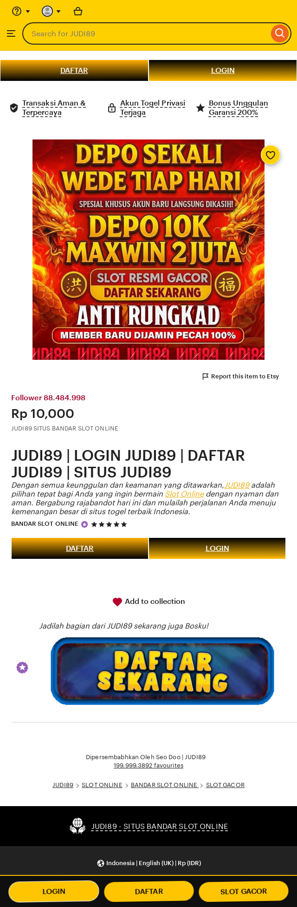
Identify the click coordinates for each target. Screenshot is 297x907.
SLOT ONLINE (102, 784)
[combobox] (145, 33)
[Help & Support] (21, 11)
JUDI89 (236, 485)
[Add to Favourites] (270, 155)
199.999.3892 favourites (148, 765)
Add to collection (148, 602)
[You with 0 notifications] (51, 11)
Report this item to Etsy (240, 376)
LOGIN (223, 70)
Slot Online (184, 494)
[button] (149, 863)
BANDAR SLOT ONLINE (44, 523)
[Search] (280, 33)
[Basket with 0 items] (78, 11)
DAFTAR (74, 70)
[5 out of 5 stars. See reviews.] (110, 524)
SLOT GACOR (225, 784)
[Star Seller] (84, 524)
